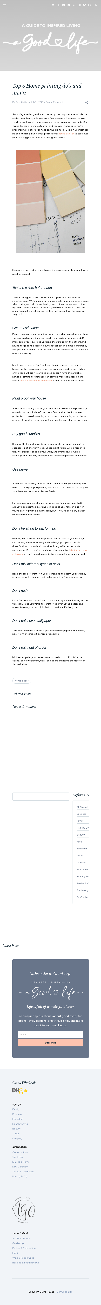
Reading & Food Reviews (25, 1262)
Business (17, 1114)
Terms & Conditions (23, 1171)
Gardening (18, 1243)
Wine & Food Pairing (23, 1257)
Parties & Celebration (24, 1248)
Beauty (16, 1128)
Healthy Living (20, 1123)
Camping (17, 1138)
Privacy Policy (19, 1176)
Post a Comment (54, 102)
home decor (21, 680)
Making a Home (21, 1161)
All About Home (21, 1238)
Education (17, 1119)
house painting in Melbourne (37, 380)
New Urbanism (20, 1166)
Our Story (17, 1157)
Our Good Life (65, 1291)
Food (15, 1253)
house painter (66, 133)
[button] (87, 102)
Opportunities (20, 1152)
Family (15, 1109)
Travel (15, 1133)
